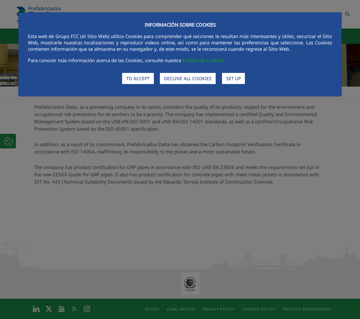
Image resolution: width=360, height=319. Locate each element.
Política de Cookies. (203, 60)
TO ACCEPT (138, 78)
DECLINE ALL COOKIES (188, 78)
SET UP (233, 78)
